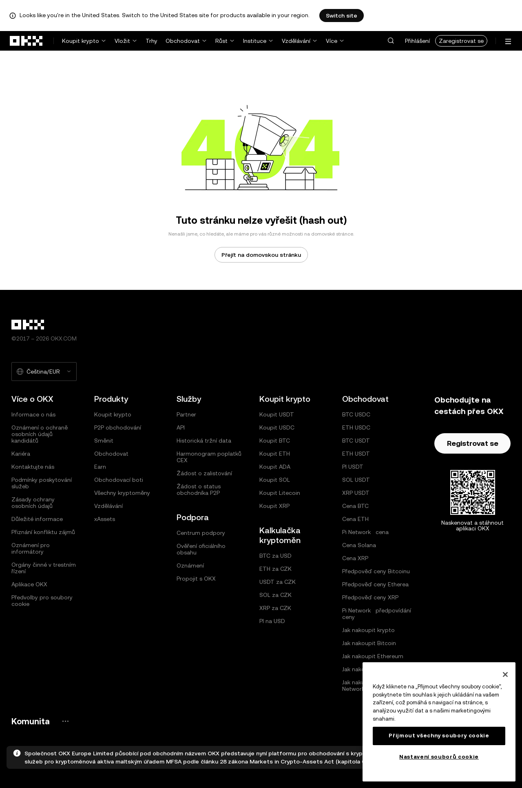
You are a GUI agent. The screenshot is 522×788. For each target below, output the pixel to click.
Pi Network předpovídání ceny (376, 613)
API (181, 427)
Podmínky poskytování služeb (41, 483)
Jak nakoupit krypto (368, 630)
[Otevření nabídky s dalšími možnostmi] (508, 41)
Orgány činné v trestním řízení (43, 567)
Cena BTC (355, 506)
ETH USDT (356, 453)
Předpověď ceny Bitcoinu (376, 571)
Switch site (341, 15)
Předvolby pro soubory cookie (42, 600)
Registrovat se (472, 443)
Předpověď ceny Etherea (375, 584)
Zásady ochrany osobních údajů (33, 502)
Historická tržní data (204, 440)
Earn (100, 466)
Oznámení (190, 565)
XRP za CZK (275, 608)
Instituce (254, 41)
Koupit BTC (274, 440)
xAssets (104, 519)
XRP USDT (355, 493)
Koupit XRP (274, 506)
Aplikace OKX (29, 584)
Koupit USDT (276, 414)
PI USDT (352, 466)
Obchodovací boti (118, 479)
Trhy (151, 41)
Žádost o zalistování (204, 473)
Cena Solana (359, 545)
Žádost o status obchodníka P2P (199, 489)
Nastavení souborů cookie (439, 757)
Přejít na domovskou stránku (261, 255)
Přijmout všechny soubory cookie (439, 735)
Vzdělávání (296, 41)
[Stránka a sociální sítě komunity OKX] (65, 721)
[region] (439, 721)
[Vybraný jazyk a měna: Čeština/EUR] (44, 371)
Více (331, 41)
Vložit (122, 41)
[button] (391, 41)
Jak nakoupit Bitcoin (369, 643)
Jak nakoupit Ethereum (372, 656)
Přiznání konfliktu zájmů (43, 532)
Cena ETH (355, 519)
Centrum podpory (201, 533)
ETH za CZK (275, 568)
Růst (221, 41)
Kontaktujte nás (32, 466)
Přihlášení (417, 41)
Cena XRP (355, 558)
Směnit (103, 440)
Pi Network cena (365, 532)
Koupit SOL (274, 479)
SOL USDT (356, 479)
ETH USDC (356, 427)
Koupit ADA (274, 466)
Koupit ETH (274, 453)
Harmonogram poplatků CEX (209, 456)
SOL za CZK (275, 595)
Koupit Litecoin (279, 493)
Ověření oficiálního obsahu (201, 549)
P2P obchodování (117, 427)
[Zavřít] (505, 674)
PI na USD (272, 621)
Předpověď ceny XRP (370, 597)
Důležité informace (37, 519)
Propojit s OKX (196, 578)
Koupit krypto (80, 41)
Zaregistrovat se (461, 41)
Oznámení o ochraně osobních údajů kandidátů (39, 434)
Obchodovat (183, 41)
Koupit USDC (276, 427)
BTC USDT (356, 440)
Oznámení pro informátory (30, 548)
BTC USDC (356, 414)
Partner (186, 414)
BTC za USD (275, 555)
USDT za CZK (277, 582)
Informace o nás (33, 414)
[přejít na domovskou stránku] (26, 40)
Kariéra (20, 453)
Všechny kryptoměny (122, 493)
